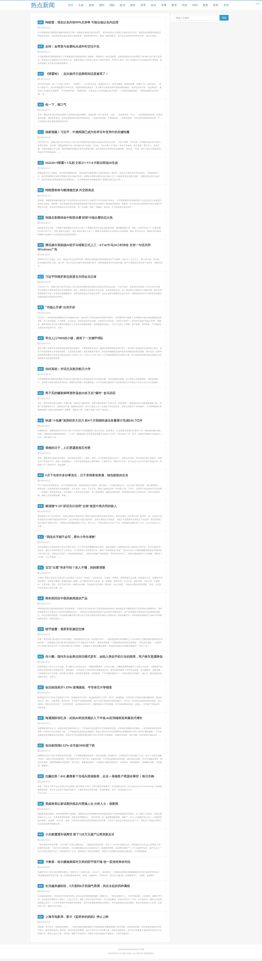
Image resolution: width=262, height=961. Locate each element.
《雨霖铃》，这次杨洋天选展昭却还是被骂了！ (76, 74)
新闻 (91, 5)
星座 (215, 5)
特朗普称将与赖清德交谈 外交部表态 (69, 191)
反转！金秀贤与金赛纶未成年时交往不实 (72, 46)
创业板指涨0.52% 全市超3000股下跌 (70, 747)
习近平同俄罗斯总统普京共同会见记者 (70, 277)
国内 (101, 5)
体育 (143, 5)
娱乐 (153, 5)
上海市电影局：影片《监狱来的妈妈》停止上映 (76, 919)
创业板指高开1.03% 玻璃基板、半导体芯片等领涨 (78, 689)
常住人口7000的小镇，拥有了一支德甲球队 (74, 339)
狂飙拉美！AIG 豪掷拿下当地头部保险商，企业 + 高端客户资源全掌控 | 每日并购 (99, 778)
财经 (133, 5)
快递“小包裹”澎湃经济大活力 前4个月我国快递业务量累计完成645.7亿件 (93, 421)
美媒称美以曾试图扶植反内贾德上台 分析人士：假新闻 (81, 806)
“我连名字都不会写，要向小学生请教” (70, 538)
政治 (122, 5)
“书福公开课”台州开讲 (60, 308)
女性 (226, 5)
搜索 (224, 17)
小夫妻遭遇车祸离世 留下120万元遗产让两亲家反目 (79, 837)
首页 (70, 5)
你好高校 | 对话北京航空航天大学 (68, 370)
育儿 (41, 538)
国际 (112, 5)
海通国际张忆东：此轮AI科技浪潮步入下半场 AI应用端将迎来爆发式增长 (93, 720)
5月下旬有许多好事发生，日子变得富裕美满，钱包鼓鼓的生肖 (86, 476)
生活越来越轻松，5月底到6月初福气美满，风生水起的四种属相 (87, 888)
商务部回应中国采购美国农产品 (66, 600)
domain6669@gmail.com (131, 951)
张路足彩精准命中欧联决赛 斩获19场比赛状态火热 (79, 218)
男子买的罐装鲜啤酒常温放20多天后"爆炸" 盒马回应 (80, 394)
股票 (205, 5)
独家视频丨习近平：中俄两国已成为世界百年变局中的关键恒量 (87, 132)
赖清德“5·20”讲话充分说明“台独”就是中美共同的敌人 (81, 507)
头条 (81, 5)
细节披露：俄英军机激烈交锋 (64, 631)
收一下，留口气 (55, 105)
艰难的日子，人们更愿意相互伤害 (67, 449)
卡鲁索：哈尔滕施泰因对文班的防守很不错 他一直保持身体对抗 (87, 864)
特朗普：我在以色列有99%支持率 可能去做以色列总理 (81, 22)
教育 (174, 5)
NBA (195, 5)
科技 (184, 5)
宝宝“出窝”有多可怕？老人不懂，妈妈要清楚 (75, 569)
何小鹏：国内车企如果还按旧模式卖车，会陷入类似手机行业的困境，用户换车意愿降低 (104, 658)
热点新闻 (43, 5)
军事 (164, 5)
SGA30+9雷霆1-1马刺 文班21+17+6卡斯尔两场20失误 (81, 163)
